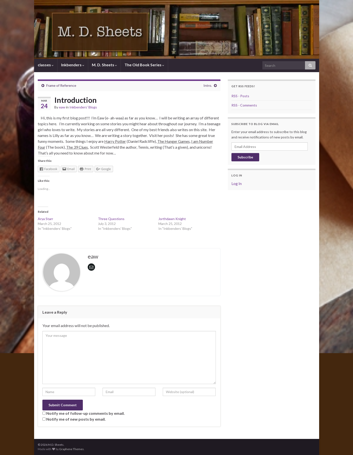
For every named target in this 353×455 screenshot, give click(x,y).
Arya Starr (45, 219)
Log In (236, 183)
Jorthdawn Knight (172, 219)
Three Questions (111, 219)
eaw (62, 107)
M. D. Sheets (104, 64)
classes (46, 64)
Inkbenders (72, 64)
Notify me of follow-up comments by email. (85, 413)
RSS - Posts (240, 96)
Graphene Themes (71, 449)
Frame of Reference (61, 85)
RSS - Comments (244, 105)
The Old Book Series (144, 64)
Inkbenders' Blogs (83, 107)
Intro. (207, 85)
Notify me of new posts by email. (76, 419)
